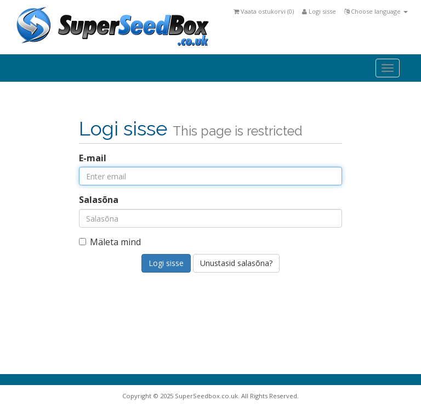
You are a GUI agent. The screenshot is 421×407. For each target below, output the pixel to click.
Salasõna (98, 200)
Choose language (376, 11)
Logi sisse (319, 11)
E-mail (92, 158)
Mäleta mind (110, 242)
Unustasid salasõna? (236, 263)
